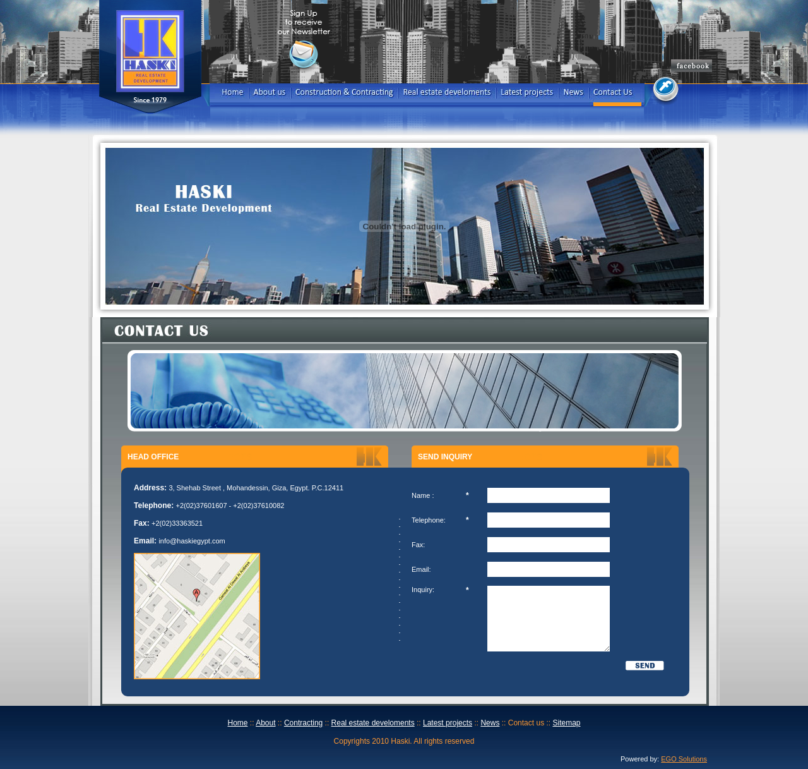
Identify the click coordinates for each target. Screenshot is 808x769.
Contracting (303, 722)
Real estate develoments (373, 722)
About (265, 722)
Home (237, 722)
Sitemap (566, 722)
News (489, 722)
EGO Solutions (684, 759)
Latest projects (447, 722)
